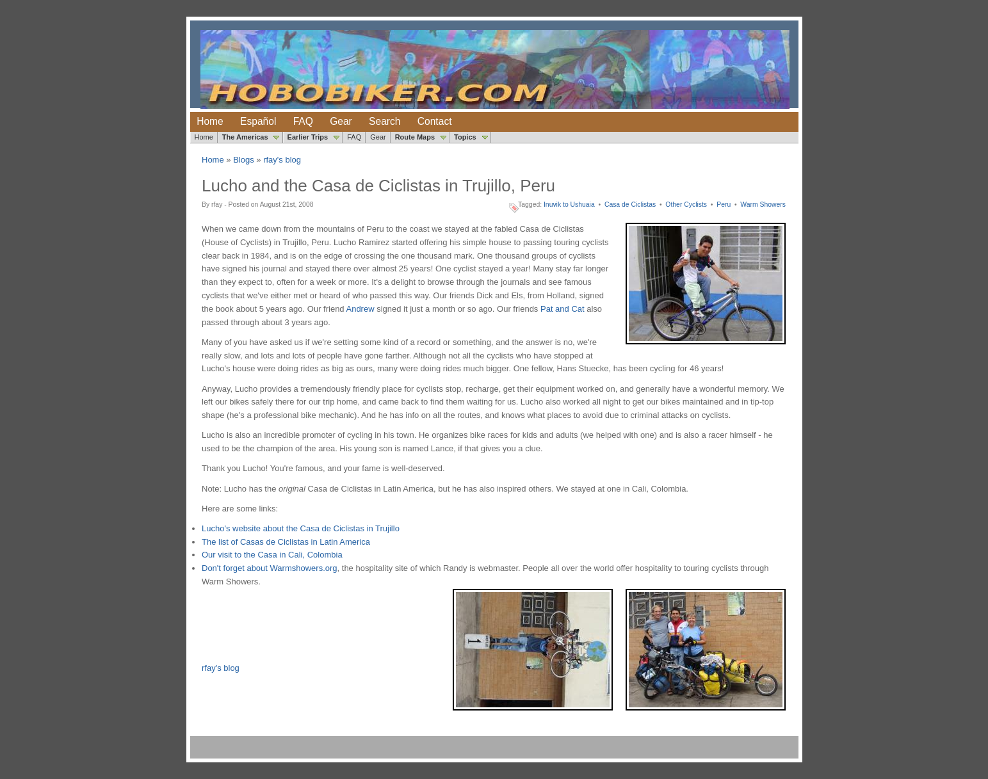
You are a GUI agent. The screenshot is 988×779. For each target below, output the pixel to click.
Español (258, 121)
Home (210, 121)
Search (384, 121)
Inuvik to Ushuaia (569, 204)
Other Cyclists (686, 204)
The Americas (245, 137)
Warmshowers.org (303, 568)
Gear (341, 121)
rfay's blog (282, 160)
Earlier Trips (307, 137)
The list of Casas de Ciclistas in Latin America (286, 542)
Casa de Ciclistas (630, 204)
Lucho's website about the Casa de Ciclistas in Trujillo (301, 528)
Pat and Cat (562, 309)
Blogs (243, 160)
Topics (465, 137)
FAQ (303, 121)
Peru (724, 204)
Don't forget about (236, 568)
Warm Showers (763, 204)
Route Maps (415, 137)
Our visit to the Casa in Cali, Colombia (272, 554)
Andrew (360, 309)
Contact (434, 121)
